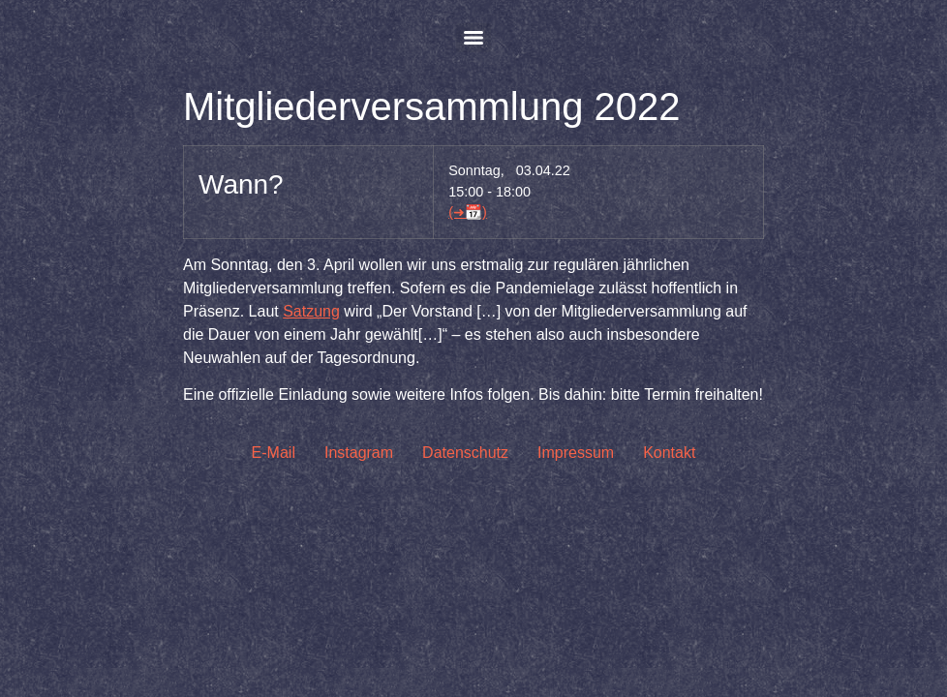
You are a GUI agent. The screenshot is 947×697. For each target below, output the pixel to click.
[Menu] (473, 37)
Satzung (311, 311)
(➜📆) (467, 212)
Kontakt (669, 452)
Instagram (358, 452)
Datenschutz (465, 452)
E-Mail (273, 452)
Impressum (575, 452)
